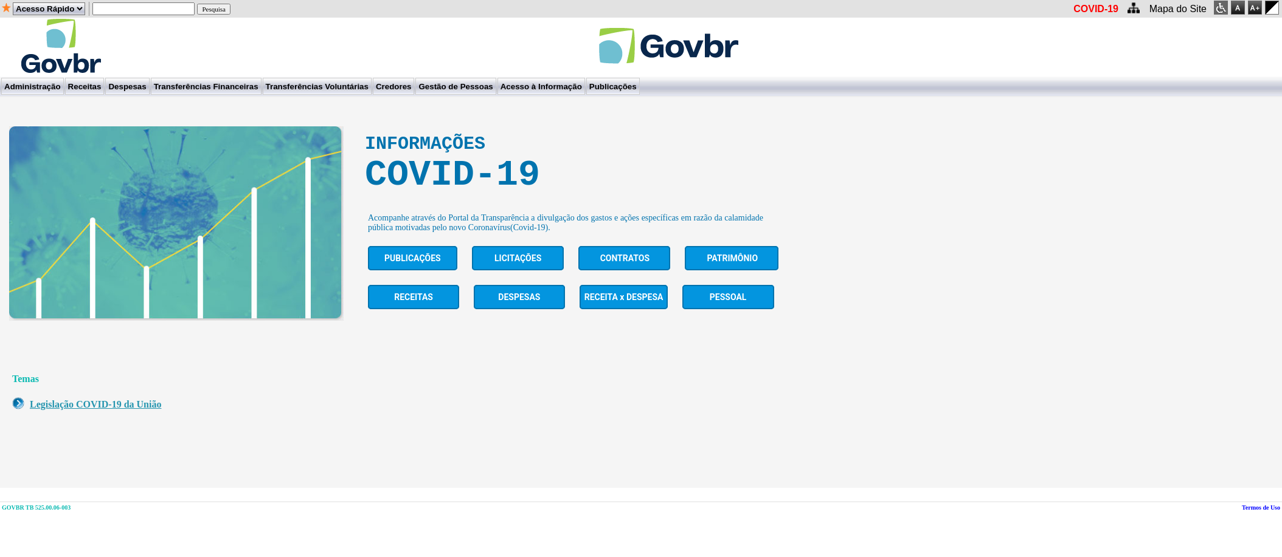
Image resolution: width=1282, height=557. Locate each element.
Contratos (625, 271)
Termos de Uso (1261, 520)
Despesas (519, 310)
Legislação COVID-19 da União (95, 417)
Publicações (412, 271)
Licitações (517, 271)
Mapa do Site (1178, 9)
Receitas (413, 310)
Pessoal (728, 310)
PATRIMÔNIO (732, 271)
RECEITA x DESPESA (624, 310)
